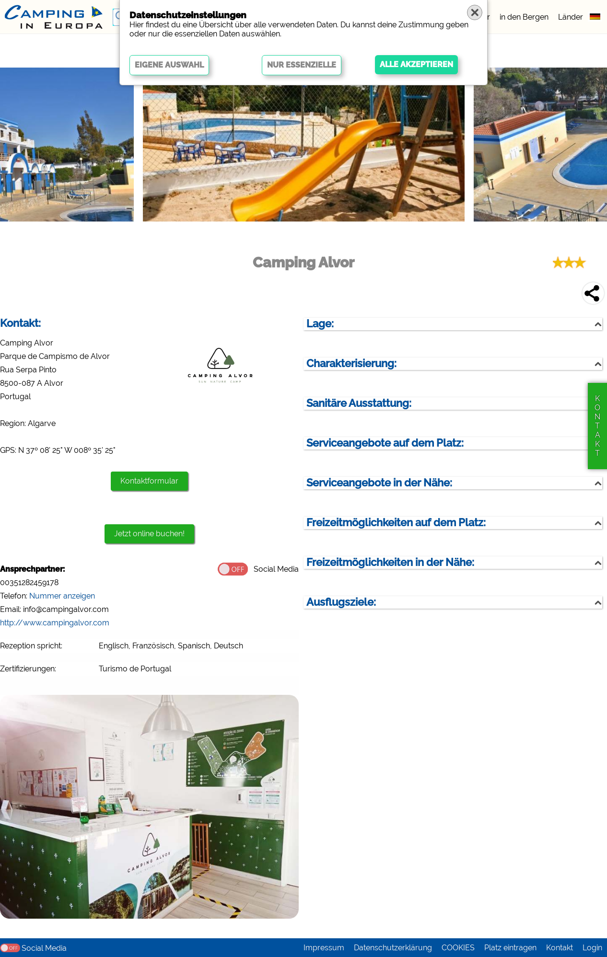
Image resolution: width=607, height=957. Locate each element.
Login (592, 947)
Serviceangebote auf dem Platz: (385, 443)
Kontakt (559, 947)
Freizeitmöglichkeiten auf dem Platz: (396, 523)
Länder (570, 17)
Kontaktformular (149, 480)
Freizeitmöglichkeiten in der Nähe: (390, 562)
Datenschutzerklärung (393, 947)
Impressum (324, 947)
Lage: (320, 324)
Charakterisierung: (351, 363)
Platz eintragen (510, 947)
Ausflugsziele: (341, 602)
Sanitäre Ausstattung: (358, 403)
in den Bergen (524, 17)
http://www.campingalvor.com (54, 622)
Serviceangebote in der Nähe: (379, 483)
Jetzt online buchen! (149, 533)
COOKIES (458, 947)
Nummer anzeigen (62, 595)
